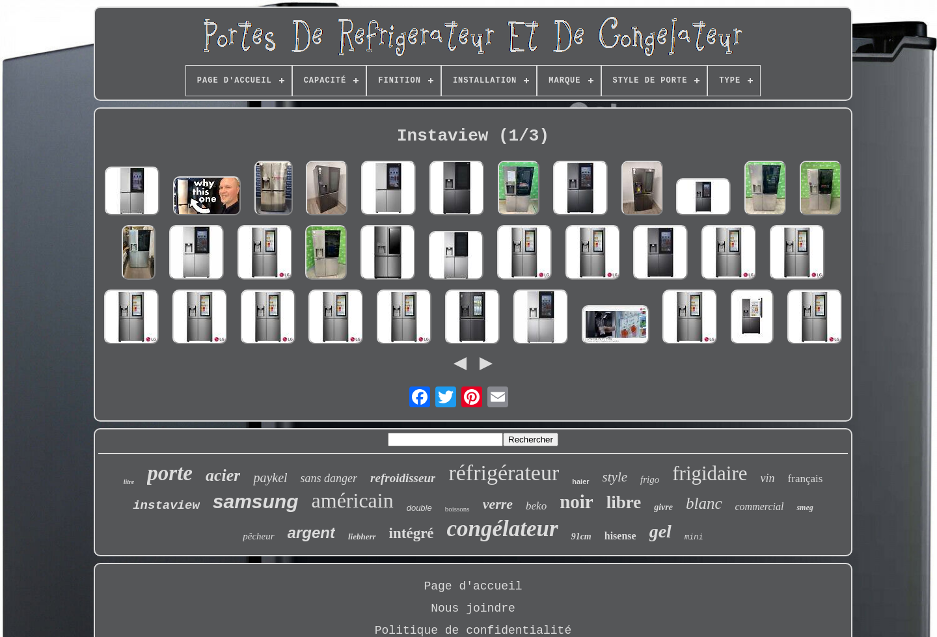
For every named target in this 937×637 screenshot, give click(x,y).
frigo (649, 479)
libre (624, 502)
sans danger (329, 478)
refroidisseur (402, 478)
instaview (166, 505)
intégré (411, 533)
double (419, 508)
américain (353, 500)
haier (580, 481)
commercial (759, 506)
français (805, 478)
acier (223, 475)
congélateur (502, 528)
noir (576, 501)
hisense (620, 535)
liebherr (362, 536)
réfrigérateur (503, 473)
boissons (457, 509)
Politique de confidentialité (473, 630)
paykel (270, 477)
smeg (804, 507)
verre (498, 504)
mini (694, 537)
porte (170, 473)
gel (660, 531)
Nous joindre (473, 608)
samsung (256, 501)
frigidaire (709, 473)
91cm (581, 536)
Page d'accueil (473, 586)
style (615, 477)
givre (663, 507)
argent (311, 532)
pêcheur (258, 536)
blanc (704, 503)
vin (768, 478)
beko (536, 506)
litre (129, 481)
